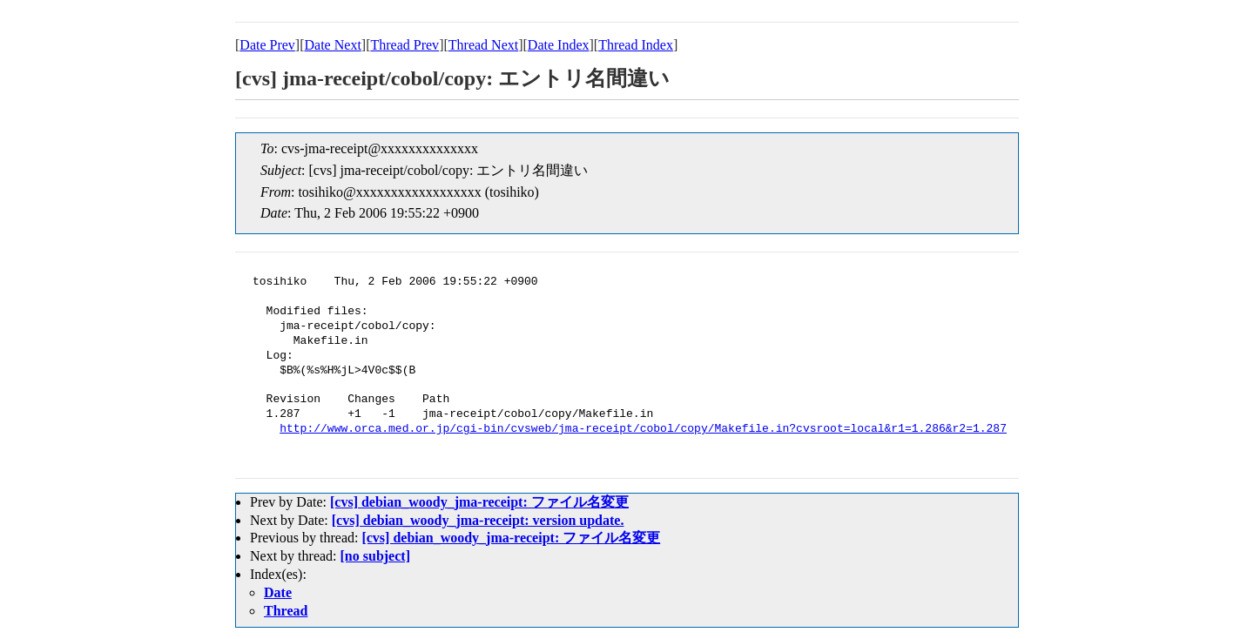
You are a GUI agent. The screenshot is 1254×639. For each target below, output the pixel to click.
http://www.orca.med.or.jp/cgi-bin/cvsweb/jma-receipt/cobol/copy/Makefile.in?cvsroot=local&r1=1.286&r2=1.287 (643, 429)
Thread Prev (404, 44)
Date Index (559, 44)
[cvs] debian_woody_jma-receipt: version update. (478, 520)
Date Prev (267, 44)
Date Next (333, 44)
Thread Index (635, 44)
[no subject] (375, 555)
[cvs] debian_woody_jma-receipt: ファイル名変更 (479, 501)
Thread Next (483, 44)
